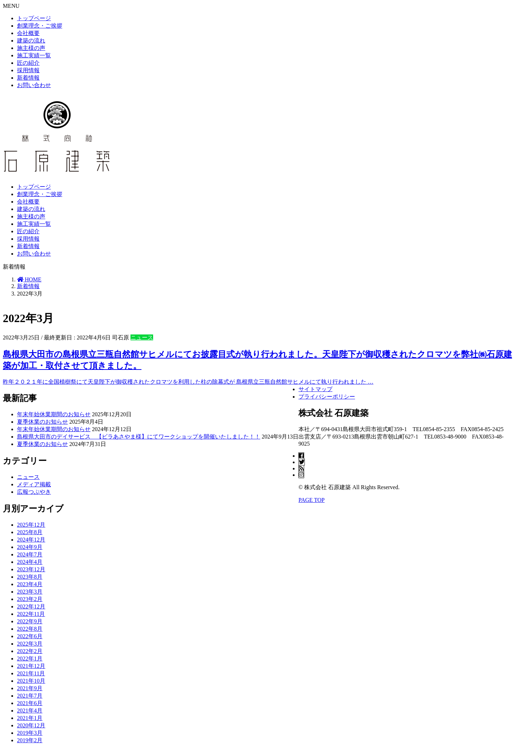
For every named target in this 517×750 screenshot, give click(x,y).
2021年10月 (31, 681)
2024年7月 (29, 554)
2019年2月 (29, 740)
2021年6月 (29, 703)
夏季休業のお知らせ (42, 422)
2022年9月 (29, 621)
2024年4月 (29, 562)
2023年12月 (31, 569)
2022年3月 (29, 644)
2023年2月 (29, 599)
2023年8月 (29, 577)
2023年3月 (29, 592)
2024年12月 (31, 540)
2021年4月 (29, 711)
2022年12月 (31, 606)
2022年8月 (29, 629)
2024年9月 (29, 547)
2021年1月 (29, 718)
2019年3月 (29, 733)
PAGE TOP (311, 500)
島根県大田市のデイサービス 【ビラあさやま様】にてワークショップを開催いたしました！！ (138, 437)
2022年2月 (29, 651)
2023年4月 (29, 584)
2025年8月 (29, 532)
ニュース (141, 337)
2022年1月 (29, 658)
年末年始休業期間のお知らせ (54, 414)
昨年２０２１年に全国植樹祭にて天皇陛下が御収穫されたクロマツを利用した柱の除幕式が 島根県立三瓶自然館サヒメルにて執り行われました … (188, 382)
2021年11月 (31, 673)
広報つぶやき (34, 492)
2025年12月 (31, 525)
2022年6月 (29, 636)
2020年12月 (31, 725)
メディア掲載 (34, 484)
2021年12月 (31, 666)
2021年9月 (29, 688)
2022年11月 (31, 614)
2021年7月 (29, 696)
